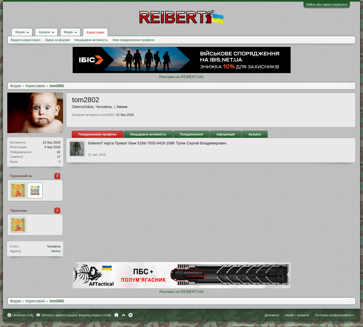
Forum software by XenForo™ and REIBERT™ (293, 325)
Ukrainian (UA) (22, 315)
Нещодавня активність (91, 40)
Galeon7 (95, 143)
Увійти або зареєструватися (326, 4)
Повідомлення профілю (97, 134)
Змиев (55, 251)
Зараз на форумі (57, 40)
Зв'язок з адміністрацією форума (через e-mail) (76, 315)
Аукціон (254, 134)
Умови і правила (297, 315)
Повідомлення (191, 134)
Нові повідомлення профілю (133, 40)
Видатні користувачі (25, 40)
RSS (130, 315)
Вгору (123, 315)
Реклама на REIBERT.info (181, 77)
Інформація (226, 134)
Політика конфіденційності (334, 315)
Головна (116, 315)
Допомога (272, 315)
